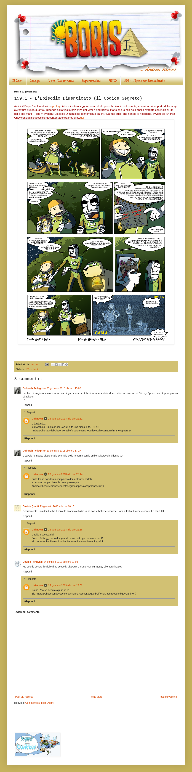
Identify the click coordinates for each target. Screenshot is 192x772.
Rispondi (27, 405)
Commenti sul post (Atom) (39, 702)
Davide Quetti (31, 506)
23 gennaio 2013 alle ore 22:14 (65, 474)
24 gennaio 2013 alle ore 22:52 (65, 585)
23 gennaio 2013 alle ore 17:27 (64, 450)
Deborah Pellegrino (34, 388)
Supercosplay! (91, 80)
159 (27, 369)
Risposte (31, 412)
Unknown (37, 418)
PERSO (113, 80)
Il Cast (17, 80)
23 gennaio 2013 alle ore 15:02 (64, 388)
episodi (34, 369)
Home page (95, 696)
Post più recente (24, 696)
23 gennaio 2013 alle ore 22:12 (65, 418)
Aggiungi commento (27, 612)
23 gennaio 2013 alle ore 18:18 (57, 506)
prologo (56, 106)
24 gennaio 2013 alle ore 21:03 (61, 561)
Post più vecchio (168, 696)
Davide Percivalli (32, 561)
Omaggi (35, 80)
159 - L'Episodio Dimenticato (144, 80)
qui (82, 117)
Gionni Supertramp (61, 80)
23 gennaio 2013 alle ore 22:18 (65, 529)
